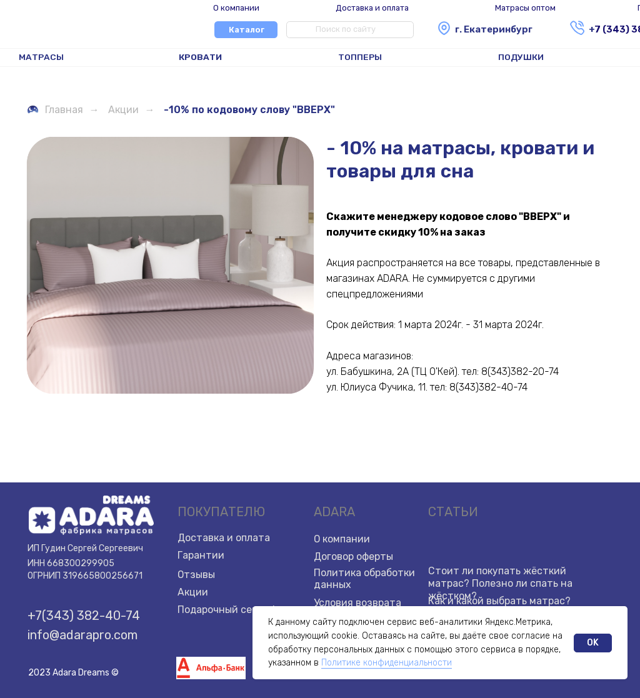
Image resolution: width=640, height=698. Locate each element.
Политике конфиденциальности (386, 662)
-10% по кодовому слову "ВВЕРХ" (249, 110)
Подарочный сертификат (239, 610)
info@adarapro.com (83, 634)
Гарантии (201, 555)
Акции (123, 110)
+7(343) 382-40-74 (84, 615)
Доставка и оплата (372, 7)
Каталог (246, 29)
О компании (236, 7)
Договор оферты (353, 556)
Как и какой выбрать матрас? (499, 601)
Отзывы (197, 575)
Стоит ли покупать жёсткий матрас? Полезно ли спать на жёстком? (500, 583)
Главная (54, 110)
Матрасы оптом (525, 7)
